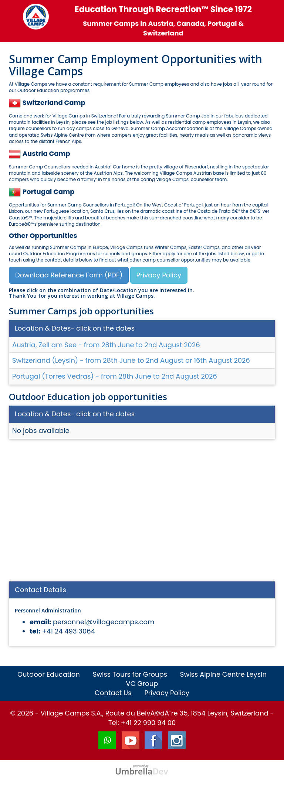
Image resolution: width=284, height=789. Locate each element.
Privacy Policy (159, 275)
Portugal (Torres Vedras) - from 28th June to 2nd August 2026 (114, 376)
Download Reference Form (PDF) (68, 275)
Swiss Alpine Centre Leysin (223, 674)
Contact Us (113, 692)
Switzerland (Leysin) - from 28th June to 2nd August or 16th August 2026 (131, 360)
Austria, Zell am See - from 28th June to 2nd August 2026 (106, 344)
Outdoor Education (48, 674)
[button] (16, 102)
